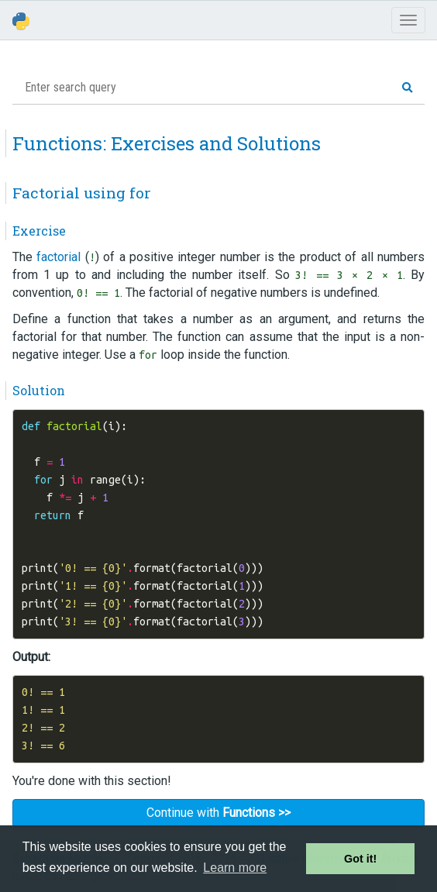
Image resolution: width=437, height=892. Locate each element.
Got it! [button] (360, 858)
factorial (58, 257)
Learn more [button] (235, 867)
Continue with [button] (218, 812)
